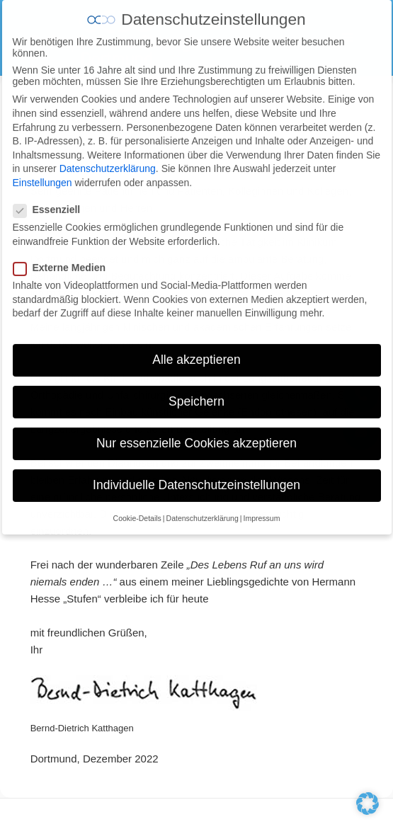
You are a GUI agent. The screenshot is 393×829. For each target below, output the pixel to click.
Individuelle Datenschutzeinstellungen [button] (196, 472)
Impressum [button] (261, 505)
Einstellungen (42, 170)
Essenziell (51, 196)
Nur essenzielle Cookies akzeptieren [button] (196, 430)
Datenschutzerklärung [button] (202, 505)
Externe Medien (64, 255)
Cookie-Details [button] (137, 505)
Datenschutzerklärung (107, 155)
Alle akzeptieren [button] (196, 347)
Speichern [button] (196, 389)
